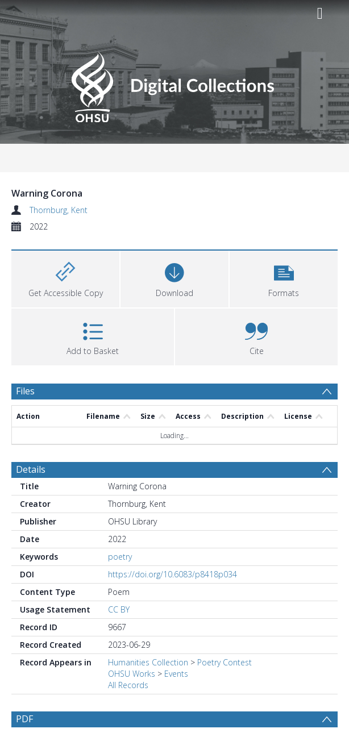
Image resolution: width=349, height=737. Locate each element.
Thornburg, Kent (59, 210)
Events (176, 673)
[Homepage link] (174, 83)
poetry (120, 556)
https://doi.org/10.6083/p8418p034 (172, 574)
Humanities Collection (148, 662)
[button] (284, 278)
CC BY (119, 609)
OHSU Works (131, 673)
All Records (128, 685)
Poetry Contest (224, 662)
